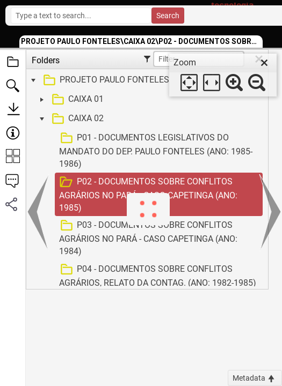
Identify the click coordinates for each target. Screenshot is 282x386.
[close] (264, 63)
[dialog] (223, 75)
